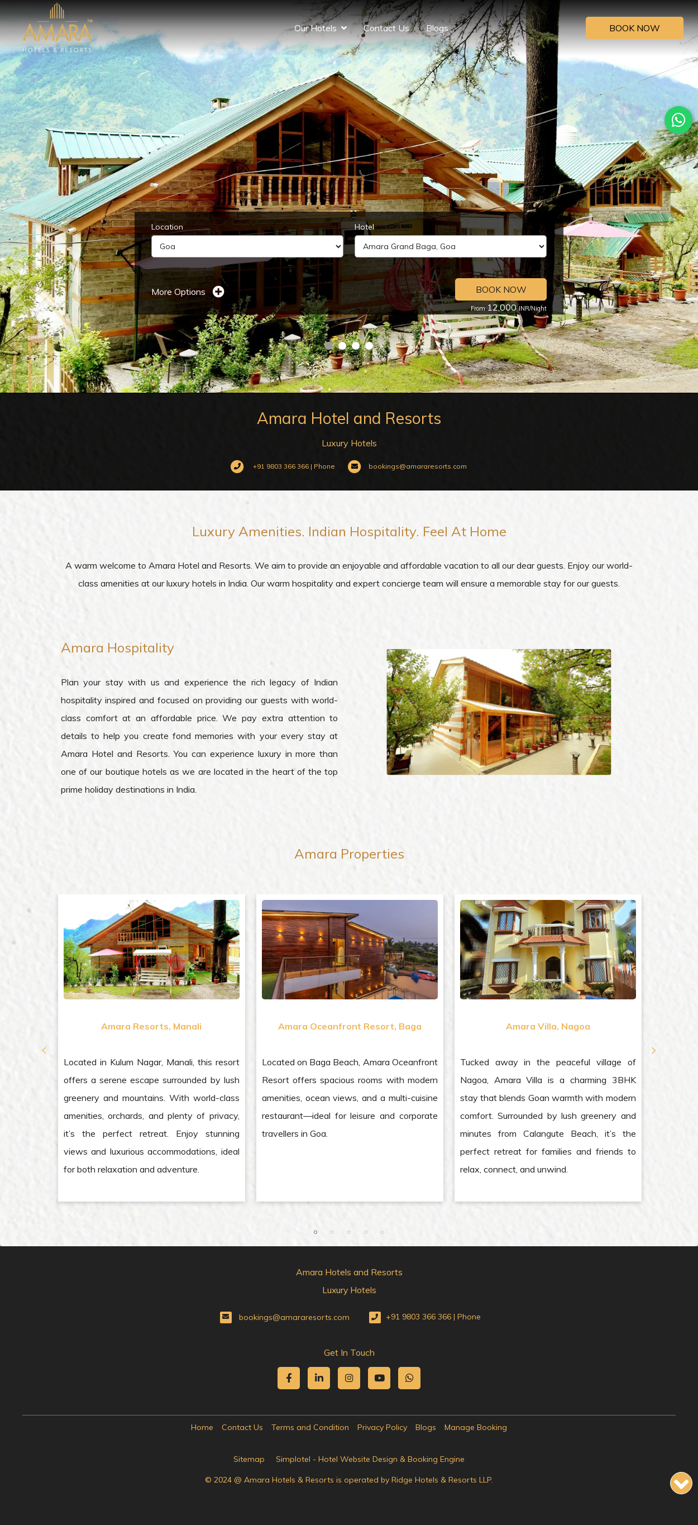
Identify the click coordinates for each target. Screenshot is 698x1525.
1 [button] (315, 1232)
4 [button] (365, 1232)
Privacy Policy (382, 1427)
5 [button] (382, 1232)
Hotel (364, 227)
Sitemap (249, 1459)
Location (167, 227)
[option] (151, 1048)
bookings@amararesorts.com (294, 1317)
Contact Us (386, 28)
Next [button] (653, 1050)
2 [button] (332, 1232)
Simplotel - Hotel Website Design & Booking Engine (370, 1459)
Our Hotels (320, 28)
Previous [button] (44, 1050)
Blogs (437, 28)
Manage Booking (475, 1427)
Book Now (634, 28)
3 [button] (349, 1232)
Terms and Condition (310, 1427)
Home (202, 1427)
